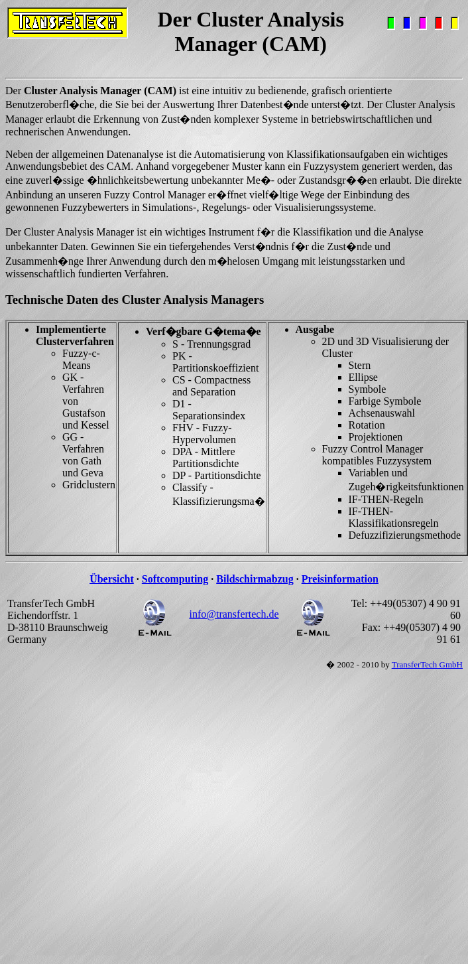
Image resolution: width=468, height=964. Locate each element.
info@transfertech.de (233, 614)
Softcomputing (175, 579)
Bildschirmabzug (254, 579)
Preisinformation (340, 579)
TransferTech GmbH (427, 664)
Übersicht (111, 579)
